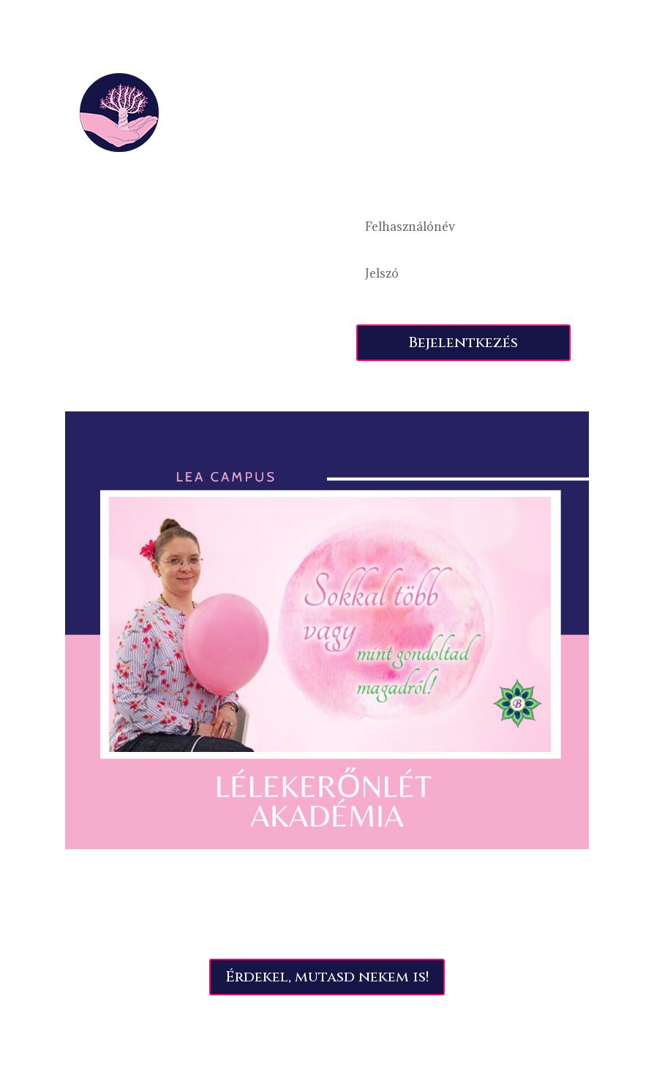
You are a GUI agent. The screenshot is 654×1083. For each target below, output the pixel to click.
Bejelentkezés (463, 342)
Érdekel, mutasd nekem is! (327, 977)
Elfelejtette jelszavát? (400, 306)
